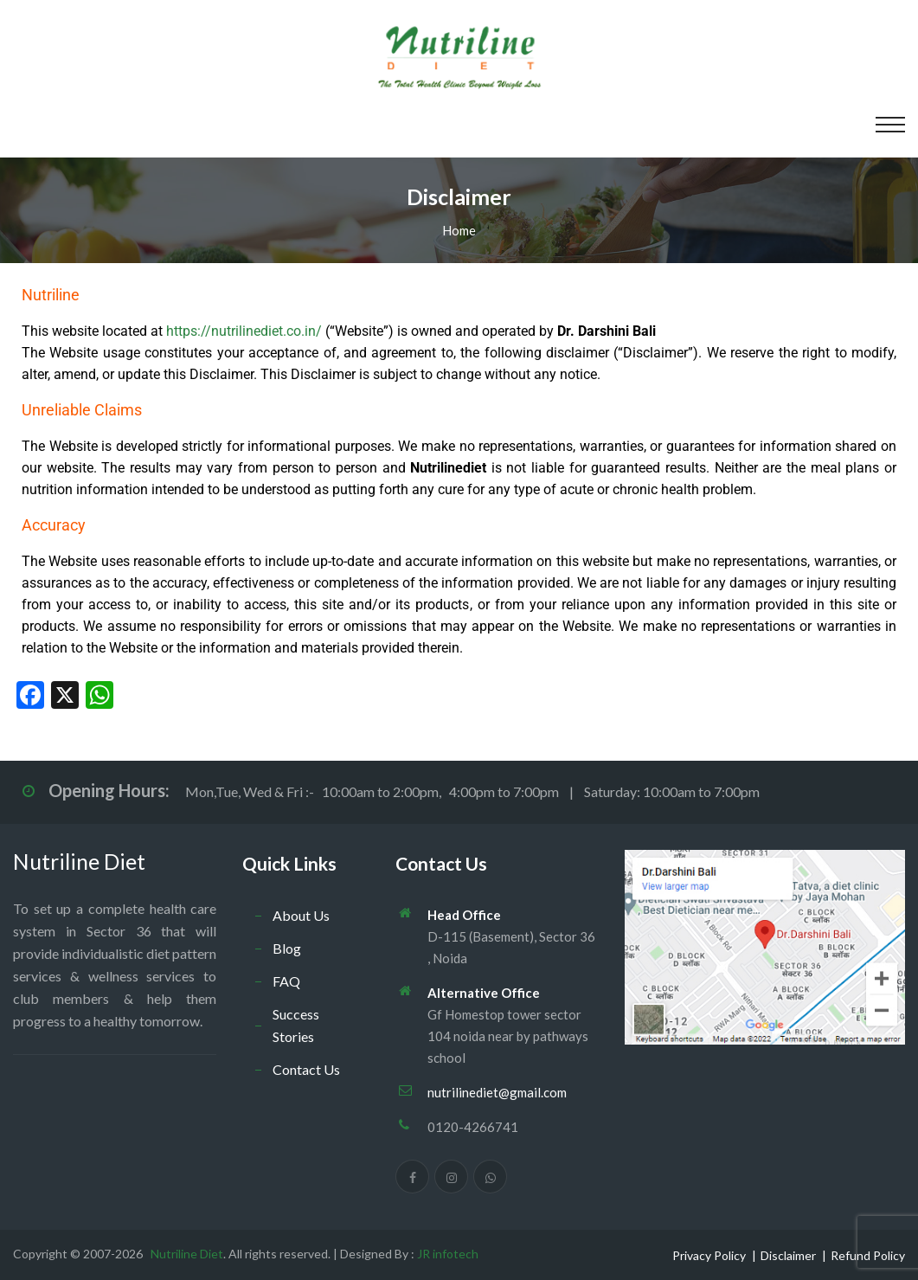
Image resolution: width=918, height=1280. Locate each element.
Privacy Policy (709, 1255)
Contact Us (306, 1069)
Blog (287, 948)
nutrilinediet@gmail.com (497, 1092)
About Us (301, 915)
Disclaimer (788, 1255)
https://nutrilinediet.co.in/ (244, 331)
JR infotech (447, 1253)
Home (459, 230)
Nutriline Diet (79, 861)
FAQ (286, 981)
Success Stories (296, 1025)
